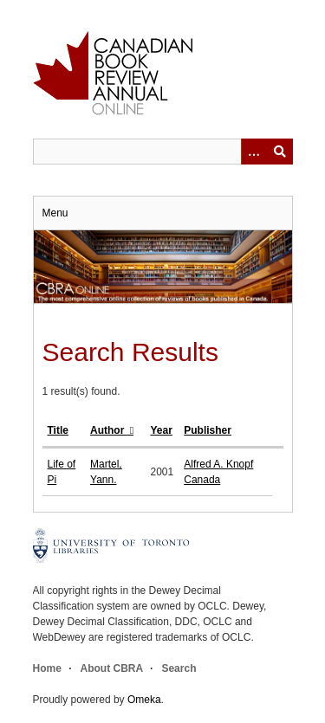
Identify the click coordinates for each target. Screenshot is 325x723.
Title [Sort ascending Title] (58, 430)
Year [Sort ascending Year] (161, 430)
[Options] (254, 152)
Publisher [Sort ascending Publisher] (207, 430)
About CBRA (112, 668)
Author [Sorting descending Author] (108, 430)
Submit (280, 152)
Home (47, 668)
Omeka (144, 700)
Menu (55, 213)
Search (178, 668)
